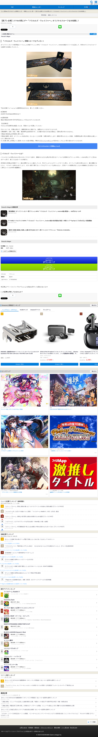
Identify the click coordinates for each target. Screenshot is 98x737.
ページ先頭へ (92, 722)
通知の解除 (57, 727)
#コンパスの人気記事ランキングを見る (10, 543)
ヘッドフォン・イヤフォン (9, 309)
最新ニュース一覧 (28, 11)
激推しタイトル (52, 15)
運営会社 (36, 727)
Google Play (49, 267)
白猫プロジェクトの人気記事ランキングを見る (12, 556)
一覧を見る (94, 305)
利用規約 (30, 727)
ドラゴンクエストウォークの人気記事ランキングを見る (14, 550)
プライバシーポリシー (46, 140)
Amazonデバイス (35, 309)
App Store (49, 260)
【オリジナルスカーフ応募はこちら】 (49, 146)
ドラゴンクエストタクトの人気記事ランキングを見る (14, 570)
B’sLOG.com (73, 727)
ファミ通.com (65, 727)
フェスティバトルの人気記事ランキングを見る (12, 577)
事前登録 (43, 15)
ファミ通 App (7, 2)
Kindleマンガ (24, 309)
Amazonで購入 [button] (20, 364)
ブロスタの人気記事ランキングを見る (10, 563)
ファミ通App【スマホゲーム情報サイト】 (11, 11)
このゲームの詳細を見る (9, 251)
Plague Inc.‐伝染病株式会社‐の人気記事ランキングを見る (14, 583)
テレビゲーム (47, 309)
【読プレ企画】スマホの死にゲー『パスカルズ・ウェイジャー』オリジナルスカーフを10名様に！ (60, 11)
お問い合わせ (23, 727)
